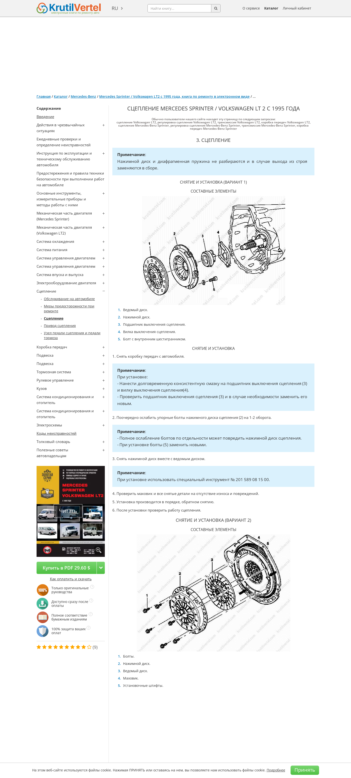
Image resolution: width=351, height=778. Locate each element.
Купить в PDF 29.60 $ (66, 568)
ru (115, 8)
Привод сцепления (60, 325)
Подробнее (276, 770)
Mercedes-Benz (83, 96)
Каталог (271, 8)
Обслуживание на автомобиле (69, 298)
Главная (44, 96)
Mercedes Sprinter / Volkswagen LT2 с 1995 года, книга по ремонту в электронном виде (174, 96)
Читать (68, 510)
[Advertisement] (175, 54)
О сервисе (251, 8)
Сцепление (53, 318)
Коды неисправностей (57, 433)
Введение (45, 116)
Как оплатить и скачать (71, 578)
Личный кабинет (297, 8)
